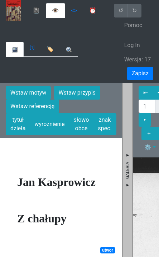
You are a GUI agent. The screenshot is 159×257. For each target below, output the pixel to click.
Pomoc (133, 25)
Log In (132, 45)
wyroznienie (49, 124)
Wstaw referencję (32, 106)
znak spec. (104, 124)
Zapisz (140, 73)
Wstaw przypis (76, 92)
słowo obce (81, 124)
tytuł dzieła (17, 124)
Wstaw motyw (28, 92)
